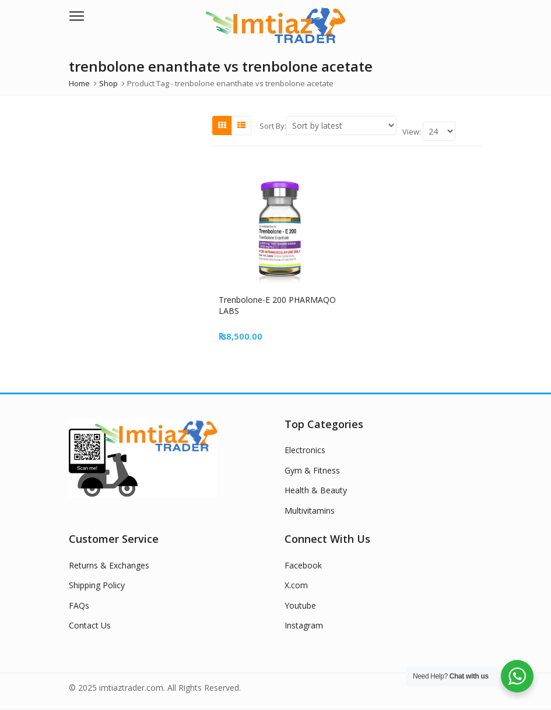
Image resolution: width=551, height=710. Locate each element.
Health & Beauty (316, 490)
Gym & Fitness (312, 470)
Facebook (303, 565)
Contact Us (90, 625)
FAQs (79, 605)
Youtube (300, 605)
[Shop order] (341, 125)
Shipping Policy (97, 585)
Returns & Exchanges (109, 565)
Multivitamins (310, 510)
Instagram (304, 625)
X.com (296, 585)
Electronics (305, 449)
